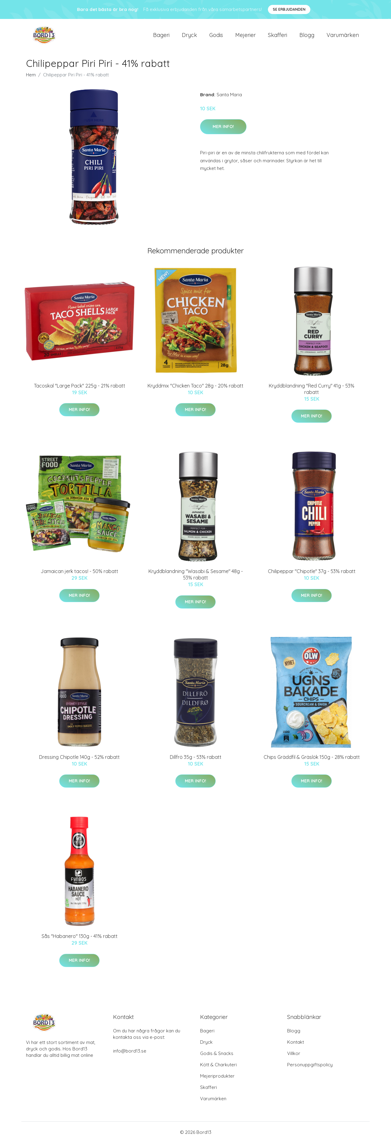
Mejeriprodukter (217, 1080)
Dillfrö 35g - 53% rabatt (195, 761)
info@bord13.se (129, 1055)
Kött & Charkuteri (218, 1069)
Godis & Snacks (216, 1058)
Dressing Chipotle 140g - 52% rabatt (79, 761)
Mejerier (245, 37)
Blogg (306, 37)
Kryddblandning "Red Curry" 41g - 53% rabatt (311, 393)
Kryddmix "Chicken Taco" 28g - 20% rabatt (195, 390)
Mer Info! (223, 131)
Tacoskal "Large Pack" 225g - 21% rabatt (79, 390)
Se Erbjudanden (289, 9)
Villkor (293, 1058)
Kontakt (295, 1046)
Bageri (161, 37)
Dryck (189, 37)
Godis (216, 37)
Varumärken (343, 37)
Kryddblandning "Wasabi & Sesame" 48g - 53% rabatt (195, 578)
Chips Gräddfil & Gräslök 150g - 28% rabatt (312, 761)
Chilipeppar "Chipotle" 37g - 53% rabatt (312, 575)
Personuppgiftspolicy (310, 1069)
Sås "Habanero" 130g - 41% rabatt (80, 940)
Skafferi (277, 37)
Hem (31, 79)
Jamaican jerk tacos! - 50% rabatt (79, 575)
